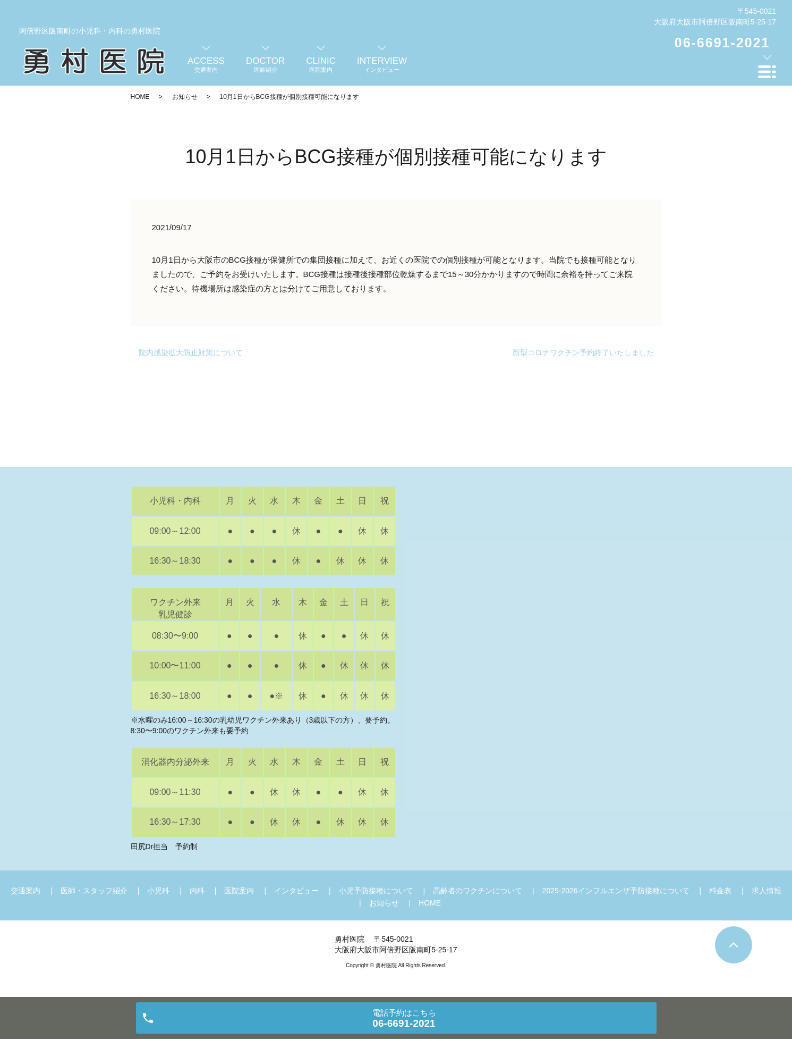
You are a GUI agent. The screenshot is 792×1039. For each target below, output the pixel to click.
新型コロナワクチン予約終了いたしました (583, 352)
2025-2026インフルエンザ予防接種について (615, 890)
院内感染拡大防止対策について (191, 352)
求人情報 (766, 890)
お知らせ (185, 96)
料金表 (720, 890)
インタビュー (296, 890)
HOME (140, 96)
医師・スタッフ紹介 (94, 890)
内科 (197, 890)
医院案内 (239, 890)
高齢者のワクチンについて (477, 890)
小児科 (158, 890)
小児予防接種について (376, 890)
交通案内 (25, 890)
